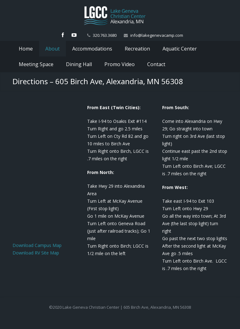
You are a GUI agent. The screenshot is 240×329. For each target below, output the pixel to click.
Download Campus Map (37, 245)
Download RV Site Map (35, 253)
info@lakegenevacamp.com (156, 35)
